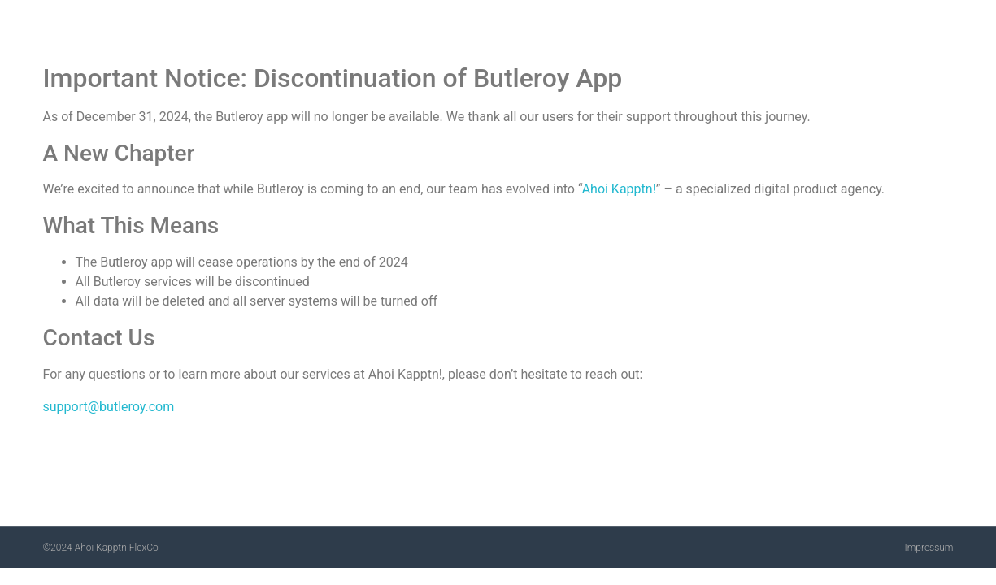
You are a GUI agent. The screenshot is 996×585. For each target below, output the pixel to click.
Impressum (928, 547)
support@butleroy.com (109, 406)
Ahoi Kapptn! (619, 189)
